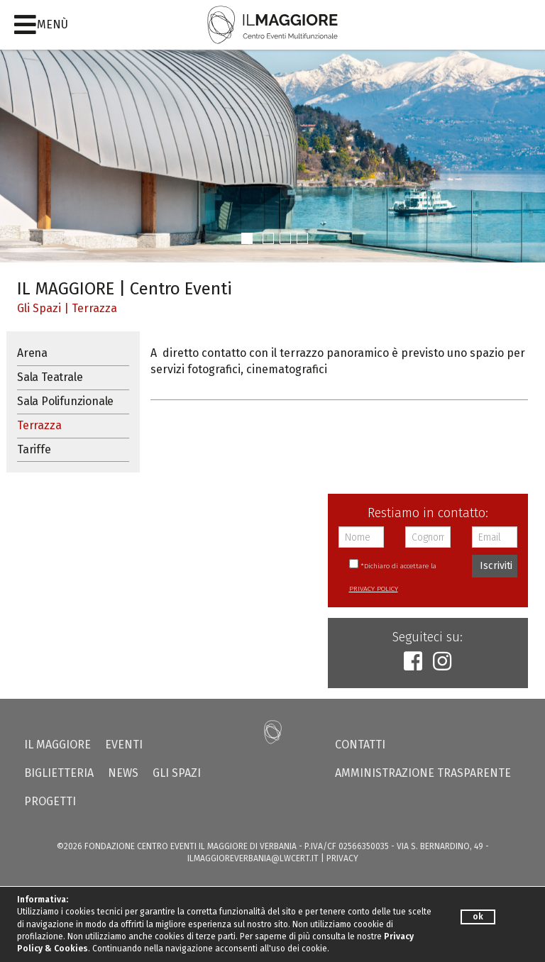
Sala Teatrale (49, 377)
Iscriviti (496, 566)
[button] (247, 238)
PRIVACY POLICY (373, 589)
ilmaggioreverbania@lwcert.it (253, 858)
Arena (32, 353)
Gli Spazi (39, 308)
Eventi (124, 744)
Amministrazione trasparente (423, 773)
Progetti (50, 801)
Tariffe (34, 449)
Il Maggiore (57, 744)
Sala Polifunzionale (65, 401)
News (123, 773)
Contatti (360, 744)
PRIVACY (342, 858)
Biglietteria (59, 773)
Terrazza (94, 308)
